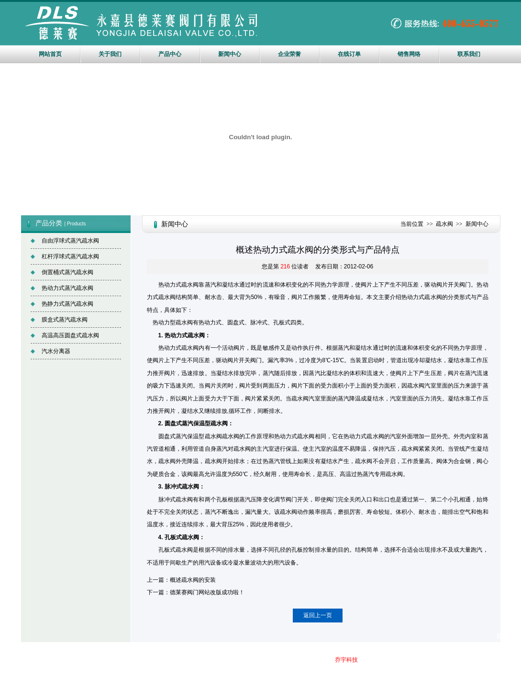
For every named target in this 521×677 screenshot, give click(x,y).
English (509, 636)
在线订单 (349, 54)
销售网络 (409, 54)
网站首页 (50, 54)
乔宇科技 (346, 659)
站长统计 (310, 671)
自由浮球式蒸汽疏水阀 (70, 240)
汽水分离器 (56, 351)
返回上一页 (317, 615)
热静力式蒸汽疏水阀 (67, 303)
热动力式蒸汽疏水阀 (67, 288)
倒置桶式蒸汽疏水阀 (67, 272)
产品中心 (169, 54)
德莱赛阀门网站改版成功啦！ (207, 592)
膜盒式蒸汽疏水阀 (65, 319)
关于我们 (110, 54)
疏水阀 (444, 224)
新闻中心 (229, 54)
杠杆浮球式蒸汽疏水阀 (70, 256)
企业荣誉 (289, 54)
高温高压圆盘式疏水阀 (70, 335)
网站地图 (291, 659)
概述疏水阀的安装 (193, 580)
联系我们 (468, 54)
